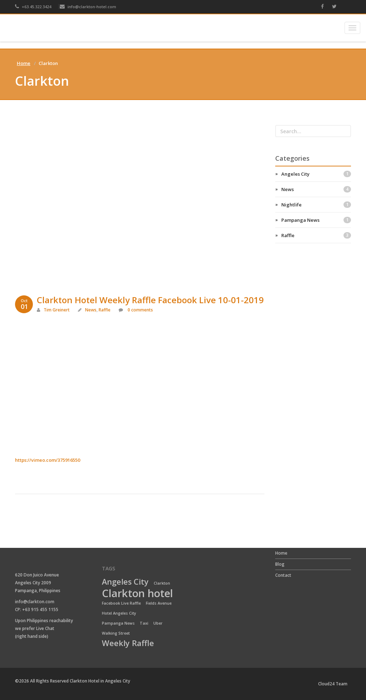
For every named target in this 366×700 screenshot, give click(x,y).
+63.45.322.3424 (33, 6)
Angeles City (316, 174)
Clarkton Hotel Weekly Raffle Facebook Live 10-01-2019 (150, 300)
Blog (280, 564)
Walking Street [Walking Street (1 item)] (116, 633)
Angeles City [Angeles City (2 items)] (125, 582)
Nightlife (316, 204)
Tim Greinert (57, 310)
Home (23, 63)
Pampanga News (316, 220)
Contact (283, 575)
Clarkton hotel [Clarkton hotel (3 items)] (137, 593)
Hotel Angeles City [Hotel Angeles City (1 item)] (119, 613)
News (91, 310)
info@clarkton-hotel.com (88, 6)
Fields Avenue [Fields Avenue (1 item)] (159, 603)
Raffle (104, 310)
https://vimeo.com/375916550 (47, 460)
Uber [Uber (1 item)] (158, 623)
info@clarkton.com (34, 602)
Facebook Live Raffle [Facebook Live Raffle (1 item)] (121, 603)
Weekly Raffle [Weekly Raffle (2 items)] (128, 643)
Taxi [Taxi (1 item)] (144, 623)
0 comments (140, 310)
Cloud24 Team (332, 684)
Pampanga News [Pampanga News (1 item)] (118, 623)
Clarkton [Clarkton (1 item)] (162, 583)
